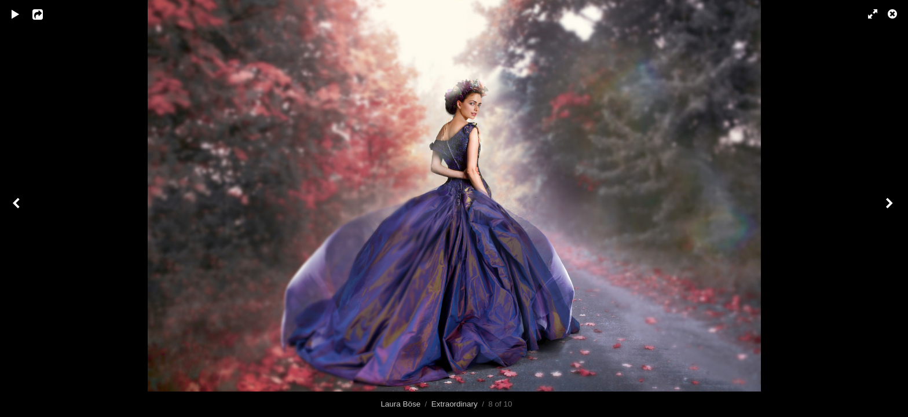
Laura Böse (400, 404)
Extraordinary (454, 404)
